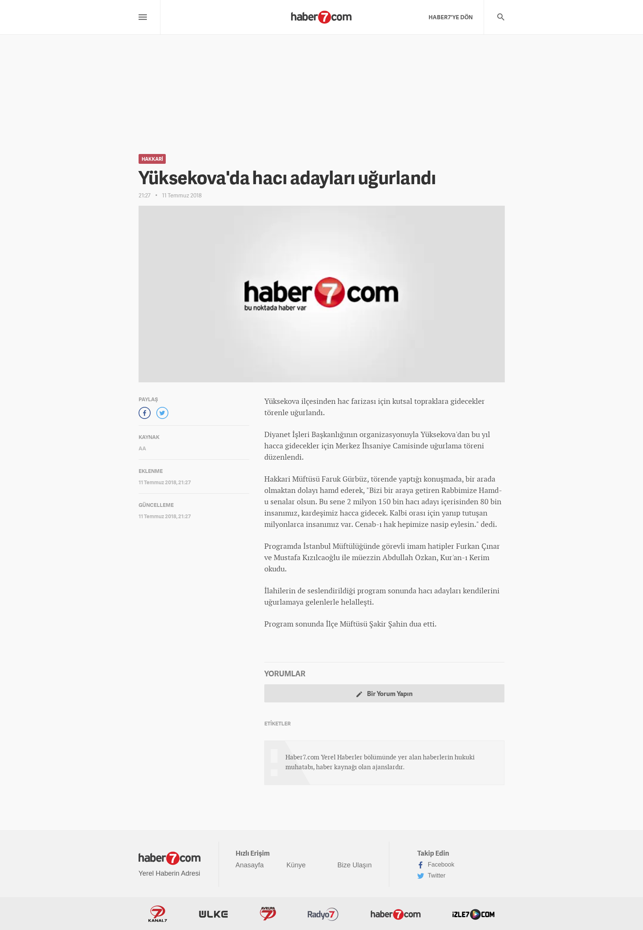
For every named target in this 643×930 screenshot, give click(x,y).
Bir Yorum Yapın (384, 693)
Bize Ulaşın (355, 865)
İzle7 (473, 913)
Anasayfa (250, 865)
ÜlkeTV (213, 913)
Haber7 (396, 913)
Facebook (436, 865)
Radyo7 (323, 913)
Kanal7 (157, 913)
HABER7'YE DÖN (451, 17)
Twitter (431, 876)
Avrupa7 (268, 913)
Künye (296, 865)
